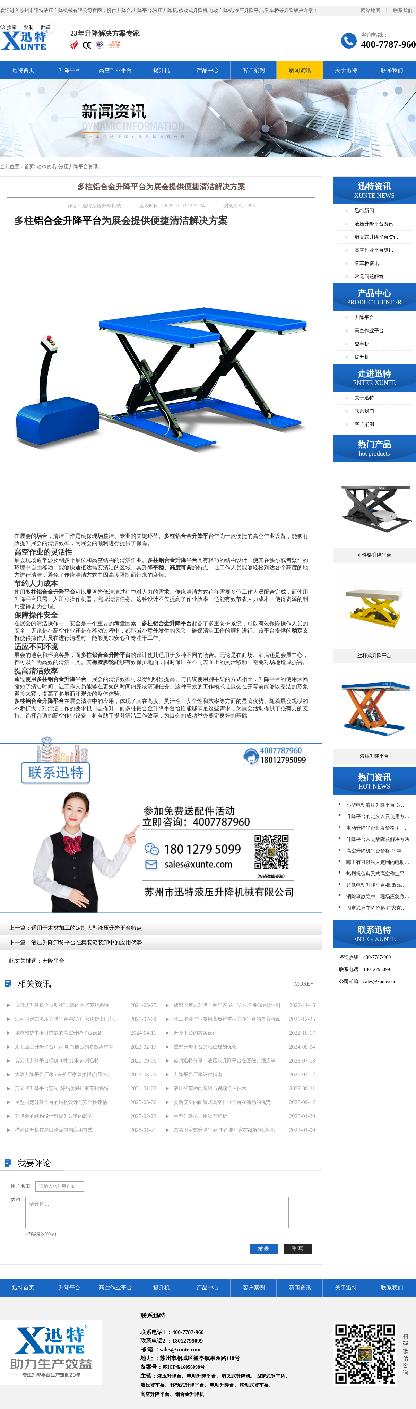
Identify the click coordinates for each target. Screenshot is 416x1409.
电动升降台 (222, 1385)
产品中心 (208, 70)
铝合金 (48, 220)
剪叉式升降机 (236, 1376)
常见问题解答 (369, 276)
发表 (264, 1249)
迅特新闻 (364, 210)
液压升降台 (169, 1376)
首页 (29, 166)
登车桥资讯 (367, 263)
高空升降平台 (155, 1394)
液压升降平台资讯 (78, 166)
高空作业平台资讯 (374, 250)
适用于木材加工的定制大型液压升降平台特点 (86, 928)
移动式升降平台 (187, 1385)
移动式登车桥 (254, 1385)
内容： (18, 1200)
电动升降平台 (201, 1376)
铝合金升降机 (189, 1394)
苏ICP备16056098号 (184, 1367)
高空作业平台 (115, 70)
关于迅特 (346, 70)
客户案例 (254, 70)
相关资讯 (34, 983)
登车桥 (362, 343)
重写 (298, 1249)
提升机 (161, 70)
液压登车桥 (152, 1385)
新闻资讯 (300, 70)
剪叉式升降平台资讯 (376, 237)
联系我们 (403, 10)
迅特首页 (23, 70)
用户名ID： (23, 1186)
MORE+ (303, 984)
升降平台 (69, 70)
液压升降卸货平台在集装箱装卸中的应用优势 (86, 942)
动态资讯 (46, 166)
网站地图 (370, 10)
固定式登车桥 (270, 1376)
